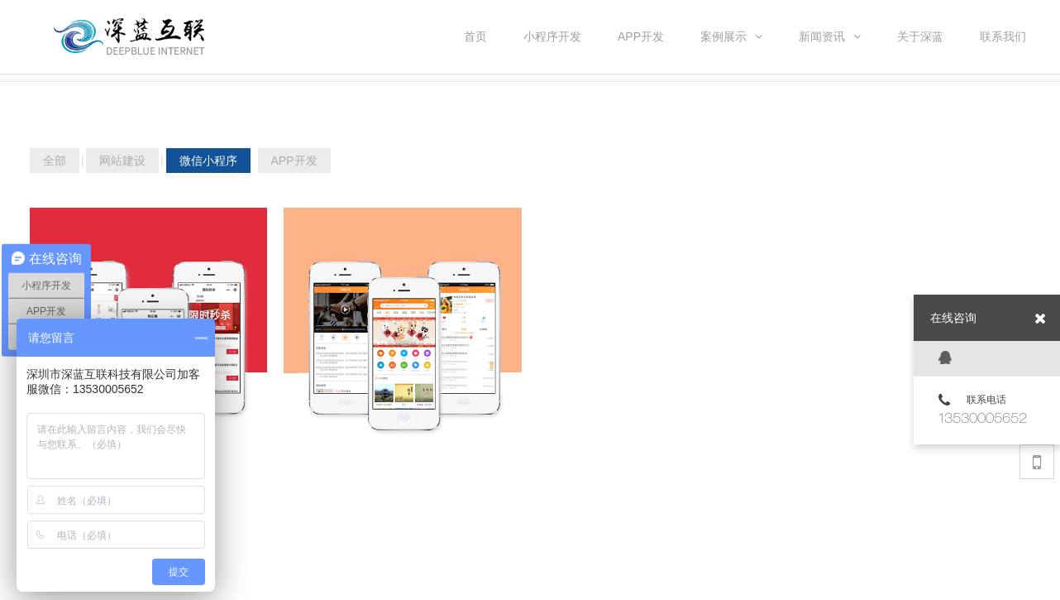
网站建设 (122, 160)
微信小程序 (208, 160)
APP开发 (294, 160)
